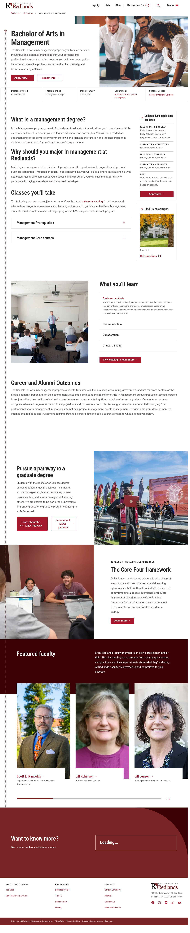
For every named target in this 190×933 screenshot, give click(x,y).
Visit (107, 5)
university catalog (92, 201)
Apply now (157, 194)
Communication (112, 324)
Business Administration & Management (126, 96)
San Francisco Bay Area (16, 896)
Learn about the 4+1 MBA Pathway (32, 523)
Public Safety (61, 902)
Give (118, 5)
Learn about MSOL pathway (65, 523)
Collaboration (111, 334)
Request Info (50, 77)
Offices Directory (112, 890)
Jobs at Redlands (113, 907)
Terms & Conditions (73, 921)
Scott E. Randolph (31, 776)
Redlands (16, 13)
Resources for (138, 5)
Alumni (108, 896)
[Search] (158, 5)
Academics (30, 13)
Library (58, 907)
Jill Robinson (86, 776)
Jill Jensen (144, 776)
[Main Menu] (173, 5)
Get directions (150, 256)
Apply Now (22, 77)
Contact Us (110, 902)
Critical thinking (112, 345)
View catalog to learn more (120, 359)
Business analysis (113, 298)
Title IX (58, 896)
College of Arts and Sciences (161, 95)
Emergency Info (62, 890)
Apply (95, 5)
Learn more (122, 620)
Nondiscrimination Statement (92, 921)
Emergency (109, 921)
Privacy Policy (59, 921)
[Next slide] (169, 799)
